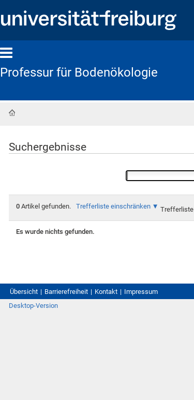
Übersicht (24, 291)
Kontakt (106, 291)
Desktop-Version (33, 305)
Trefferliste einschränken (113, 206)
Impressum (141, 291)
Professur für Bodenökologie (79, 72)
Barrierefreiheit (66, 291)
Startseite (12, 112)
